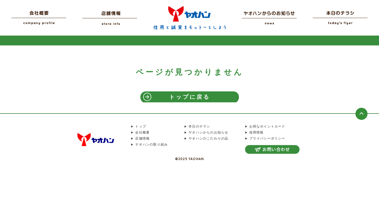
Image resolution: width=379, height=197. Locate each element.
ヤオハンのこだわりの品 (208, 138)
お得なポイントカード (267, 126)
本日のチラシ (199, 126)
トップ (140, 126)
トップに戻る (189, 97)
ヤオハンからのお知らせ (208, 132)
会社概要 (142, 132)
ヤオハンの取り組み (151, 144)
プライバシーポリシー (267, 138)
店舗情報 (142, 138)
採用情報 (256, 132)
